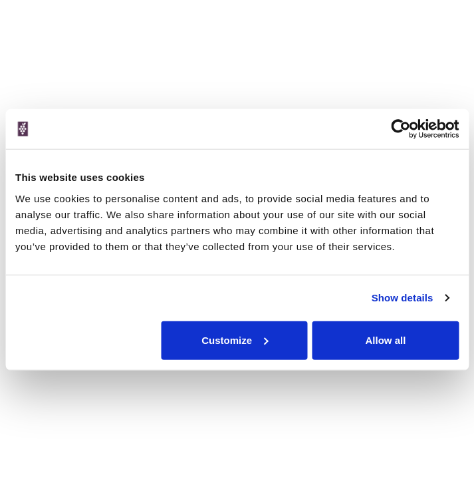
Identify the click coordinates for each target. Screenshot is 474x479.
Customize (234, 339)
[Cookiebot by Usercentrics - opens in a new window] (400, 129)
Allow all (386, 339)
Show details (402, 297)
